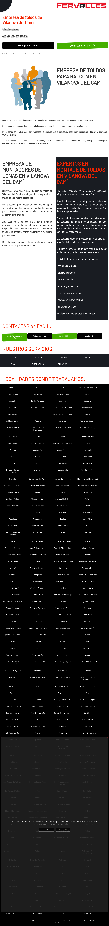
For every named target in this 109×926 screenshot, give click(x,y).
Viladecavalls (87, 407)
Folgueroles (38, 519)
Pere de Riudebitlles (62, 548)
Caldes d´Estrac (12, 421)
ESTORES (88, 357)
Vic (12, 512)
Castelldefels (37, 541)
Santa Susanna (37, 443)
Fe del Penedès (37, 401)
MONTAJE (13, 357)
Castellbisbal (62, 505)
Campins (37, 699)
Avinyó (87, 414)
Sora (38, 648)
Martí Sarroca (12, 394)
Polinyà (88, 499)
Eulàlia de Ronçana (38, 568)
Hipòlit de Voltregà (38, 920)
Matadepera (63, 726)
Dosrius (12, 450)
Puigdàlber (12, 401)
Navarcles (87, 456)
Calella (12, 456)
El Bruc (88, 443)
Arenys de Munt (12, 655)
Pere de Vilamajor (62, 628)
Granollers (37, 581)
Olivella (38, 641)
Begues (87, 641)
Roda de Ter (63, 670)
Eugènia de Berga (62, 677)
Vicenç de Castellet (13, 628)
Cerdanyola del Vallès (38, 479)
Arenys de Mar (38, 655)
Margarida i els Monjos (87, 485)
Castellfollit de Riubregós (38, 428)
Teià (37, 387)
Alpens (13, 693)
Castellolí (87, 394)
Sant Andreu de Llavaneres (12, 662)
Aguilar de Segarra (87, 421)
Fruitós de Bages (87, 699)
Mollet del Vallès (87, 548)
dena (13, 541)
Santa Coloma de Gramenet (87, 678)
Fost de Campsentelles (12, 706)
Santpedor (12, 443)
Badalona (38, 414)
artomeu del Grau (12, 719)
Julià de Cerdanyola (62, 615)
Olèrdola (87, 532)
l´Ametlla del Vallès (87, 470)
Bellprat (12, 407)
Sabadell (62, 601)
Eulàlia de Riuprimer (37, 677)
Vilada (87, 505)
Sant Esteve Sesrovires (13, 601)
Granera (62, 512)
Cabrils (13, 699)
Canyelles (13, 621)
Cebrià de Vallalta (37, 713)
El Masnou (37, 561)
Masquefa (88, 726)
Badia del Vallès (12, 499)
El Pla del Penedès (12, 561)
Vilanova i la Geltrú (62, 499)
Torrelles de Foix (13, 427)
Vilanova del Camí (62, 608)
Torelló (87, 525)
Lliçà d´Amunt (62, 450)
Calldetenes (88, 492)
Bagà (87, 693)
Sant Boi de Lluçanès (62, 713)
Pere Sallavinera (37, 525)
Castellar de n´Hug (37, 726)
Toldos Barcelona (7, 53)
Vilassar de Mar (12, 615)
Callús (62, 492)
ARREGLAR (37, 357)
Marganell (38, 575)
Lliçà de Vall (38, 450)
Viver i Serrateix (13, 588)
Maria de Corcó (62, 581)
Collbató (87, 554)
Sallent (38, 492)
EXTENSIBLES (38, 364)
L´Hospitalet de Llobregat (12, 471)
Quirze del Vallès (62, 706)
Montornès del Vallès (62, 479)
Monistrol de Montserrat (87, 479)
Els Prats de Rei (12, 733)
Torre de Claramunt (87, 733)
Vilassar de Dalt (37, 499)
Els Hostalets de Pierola (63, 561)
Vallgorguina (87, 568)
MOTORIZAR (62, 357)
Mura (13, 463)
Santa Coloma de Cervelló (13, 533)
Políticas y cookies (87, 920)
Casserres (37, 532)
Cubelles (87, 670)
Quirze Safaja (37, 706)
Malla (63, 436)
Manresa (62, 456)
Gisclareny (87, 512)
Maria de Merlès (62, 485)
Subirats (87, 913)
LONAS (13, 364)
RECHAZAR (46, 829)
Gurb (38, 512)
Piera (87, 541)
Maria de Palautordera (62, 443)
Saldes (13, 920)
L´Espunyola (63, 470)
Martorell (12, 575)
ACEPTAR (62, 829)
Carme (62, 532)
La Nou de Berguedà (12, 670)
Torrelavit (63, 733)
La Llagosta (37, 670)
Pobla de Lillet (13, 505)
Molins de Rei (87, 450)
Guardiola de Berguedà (87, 575)
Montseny (87, 608)
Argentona (87, 648)
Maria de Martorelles (62, 541)
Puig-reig (13, 436)
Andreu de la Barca (62, 686)
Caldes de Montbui (12, 548)
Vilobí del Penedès (37, 588)
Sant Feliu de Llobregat (62, 595)
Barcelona (13, 387)
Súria (62, 913)
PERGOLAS (62, 364)
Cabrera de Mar (37, 407)
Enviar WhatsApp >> (82, 45)
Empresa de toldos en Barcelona (22, 53)
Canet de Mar (87, 621)
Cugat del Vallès (87, 601)
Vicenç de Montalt (12, 713)
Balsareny (63, 568)
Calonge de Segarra (62, 699)
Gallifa (12, 648)
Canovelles (62, 621)
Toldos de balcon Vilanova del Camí (62, 921)
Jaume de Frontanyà (37, 554)
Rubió (37, 456)
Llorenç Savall (87, 588)
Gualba (13, 581)
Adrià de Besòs (12, 492)
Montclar (62, 641)
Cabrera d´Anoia (87, 581)
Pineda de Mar (38, 505)
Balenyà (12, 568)
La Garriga (87, 463)
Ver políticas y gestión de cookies (54, 824)
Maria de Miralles (38, 485)
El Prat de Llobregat (87, 561)
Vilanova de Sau (62, 575)
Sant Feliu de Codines (87, 595)
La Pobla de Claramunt (87, 661)
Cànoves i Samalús (38, 621)
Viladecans (12, 414)
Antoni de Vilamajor (37, 635)
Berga (87, 655)
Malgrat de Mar (87, 436)
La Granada (62, 463)
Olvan (87, 635)
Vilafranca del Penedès (62, 407)
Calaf (38, 719)
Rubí (37, 463)
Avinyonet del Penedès (62, 414)
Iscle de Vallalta (62, 554)
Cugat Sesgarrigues (62, 661)
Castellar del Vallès (87, 719)
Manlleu (62, 519)
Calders (37, 421)
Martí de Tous (37, 394)
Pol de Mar (12, 525)
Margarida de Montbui (87, 387)
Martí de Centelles (62, 394)
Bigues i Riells (63, 655)
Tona (38, 615)
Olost (13, 641)
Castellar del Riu (12, 726)
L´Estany (37, 470)
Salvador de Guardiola (38, 628)
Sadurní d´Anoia (12, 608)
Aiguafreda (62, 693)
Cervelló (12, 479)
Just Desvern (37, 595)
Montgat (62, 387)
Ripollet (62, 588)
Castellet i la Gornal (62, 427)
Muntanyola (62, 421)
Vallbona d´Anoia (13, 913)
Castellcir (63, 401)
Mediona (62, 648)
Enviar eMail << (64, 336)
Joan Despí (87, 615)
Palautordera (37, 601)
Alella (37, 693)
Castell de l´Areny (87, 427)
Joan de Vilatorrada (12, 554)
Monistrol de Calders (12, 485)
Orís (62, 635)
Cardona (87, 401)
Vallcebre (13, 677)
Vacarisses (37, 913)
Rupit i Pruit (62, 525)
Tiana (37, 733)
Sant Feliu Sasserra (37, 548)
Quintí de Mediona (12, 635)
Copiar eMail (89, 336)
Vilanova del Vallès (37, 661)
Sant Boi (87, 713)
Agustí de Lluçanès (88, 686)
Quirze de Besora (87, 706)
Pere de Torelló (87, 628)
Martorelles (12, 686)
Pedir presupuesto (28, 45)
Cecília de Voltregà (37, 608)
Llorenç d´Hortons (12, 595)
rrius (38, 436)
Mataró (38, 686)
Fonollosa (13, 519)
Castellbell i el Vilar (63, 719)
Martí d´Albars (87, 519)
